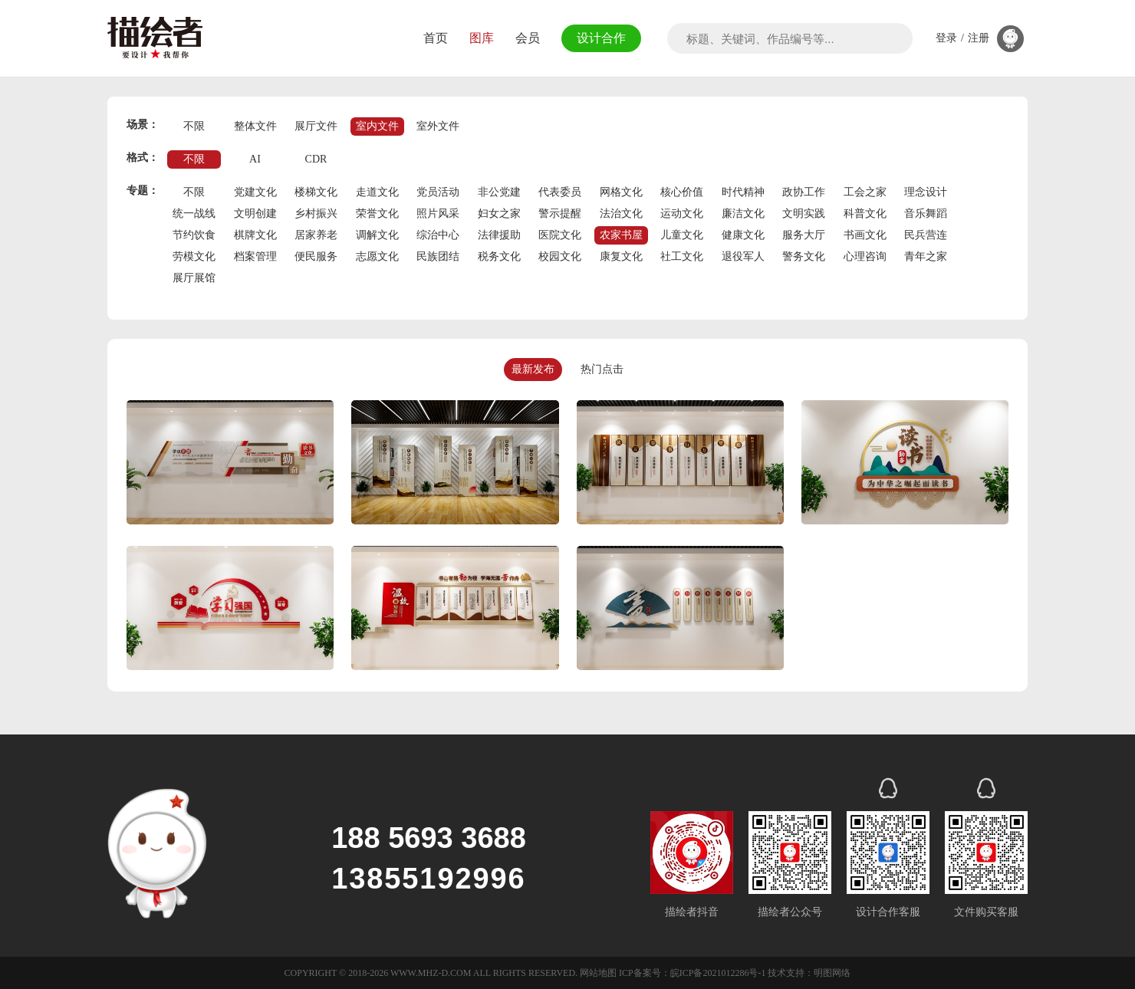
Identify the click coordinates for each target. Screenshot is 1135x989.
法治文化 (621, 213)
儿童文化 (681, 235)
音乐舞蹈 (925, 213)
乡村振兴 (315, 213)
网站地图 (598, 973)
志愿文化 (377, 256)
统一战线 (194, 213)
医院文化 (559, 235)
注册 (978, 38)
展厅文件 (315, 126)
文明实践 (803, 213)
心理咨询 (865, 256)
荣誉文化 (377, 213)
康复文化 (621, 256)
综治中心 (437, 235)
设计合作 (598, 37)
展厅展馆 (194, 278)
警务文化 (803, 256)
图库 (477, 37)
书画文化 (865, 235)
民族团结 (437, 256)
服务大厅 (803, 235)
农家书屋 (621, 235)
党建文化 (255, 192)
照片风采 (437, 213)
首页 (431, 37)
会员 (523, 37)
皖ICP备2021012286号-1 (718, 973)
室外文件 (437, 126)
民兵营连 (925, 235)
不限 (194, 126)
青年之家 (925, 256)
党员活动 (437, 192)
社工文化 (681, 256)
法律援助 (499, 235)
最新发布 (533, 369)
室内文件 (377, 126)
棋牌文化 (255, 235)
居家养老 (315, 235)
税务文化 (499, 256)
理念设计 (925, 192)
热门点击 (602, 369)
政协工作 (803, 192)
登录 (946, 38)
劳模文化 (194, 256)
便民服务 (315, 256)
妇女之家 (499, 213)
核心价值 (681, 192)
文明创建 (255, 213)
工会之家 (865, 192)
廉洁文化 (743, 213)
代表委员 (559, 192)
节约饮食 (194, 235)
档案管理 (255, 256)
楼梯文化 (315, 192)
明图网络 (832, 973)
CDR (316, 159)
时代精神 (743, 192)
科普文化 (865, 213)
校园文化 (559, 256)
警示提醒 (559, 213)
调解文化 (377, 235)
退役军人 (743, 256)
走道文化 (377, 192)
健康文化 (743, 235)
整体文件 (255, 126)
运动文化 (681, 213)
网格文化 (621, 192)
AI (255, 159)
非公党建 (499, 192)
